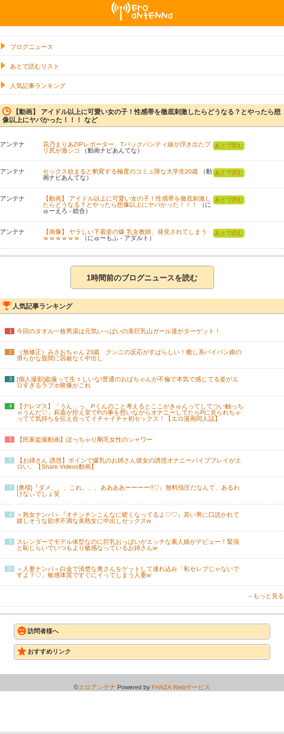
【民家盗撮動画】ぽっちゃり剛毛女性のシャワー (85, 439)
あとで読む (229, 145)
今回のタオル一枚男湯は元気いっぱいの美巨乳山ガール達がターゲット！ (119, 331)
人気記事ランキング (38, 85)
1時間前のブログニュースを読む (142, 278)
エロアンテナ (142, 6)
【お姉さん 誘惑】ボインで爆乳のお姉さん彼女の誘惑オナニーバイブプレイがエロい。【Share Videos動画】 (129, 463)
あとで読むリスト (34, 66)
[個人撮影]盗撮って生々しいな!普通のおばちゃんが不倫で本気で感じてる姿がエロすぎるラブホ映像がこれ (127, 382)
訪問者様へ (38, 631)
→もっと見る (265, 595)
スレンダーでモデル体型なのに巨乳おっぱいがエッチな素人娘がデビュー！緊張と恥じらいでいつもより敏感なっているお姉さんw (128, 544)
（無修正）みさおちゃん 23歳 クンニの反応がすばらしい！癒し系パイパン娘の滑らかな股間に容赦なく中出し (129, 355)
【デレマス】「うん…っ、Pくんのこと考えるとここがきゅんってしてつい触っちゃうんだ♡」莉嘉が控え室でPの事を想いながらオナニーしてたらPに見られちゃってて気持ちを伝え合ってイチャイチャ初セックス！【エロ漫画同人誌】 (130, 412)
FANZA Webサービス (181, 687)
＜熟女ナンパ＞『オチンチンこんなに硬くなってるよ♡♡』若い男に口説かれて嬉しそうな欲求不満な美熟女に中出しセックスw (128, 517)
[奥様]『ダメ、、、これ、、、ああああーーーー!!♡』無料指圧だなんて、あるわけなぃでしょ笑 (128, 490)
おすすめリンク (44, 651)
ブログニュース (31, 46)
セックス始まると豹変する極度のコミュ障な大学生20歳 (120, 171)
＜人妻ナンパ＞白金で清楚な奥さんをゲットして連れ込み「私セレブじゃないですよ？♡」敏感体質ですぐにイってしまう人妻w (128, 572)
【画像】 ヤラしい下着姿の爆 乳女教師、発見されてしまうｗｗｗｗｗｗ (125, 234)
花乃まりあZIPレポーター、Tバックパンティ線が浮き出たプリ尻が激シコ (127, 147)
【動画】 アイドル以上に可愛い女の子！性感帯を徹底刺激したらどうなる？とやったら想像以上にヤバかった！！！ (127, 201)
